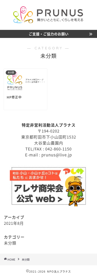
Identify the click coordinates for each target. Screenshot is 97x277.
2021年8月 (14, 223)
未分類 (10, 243)
